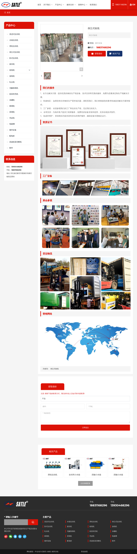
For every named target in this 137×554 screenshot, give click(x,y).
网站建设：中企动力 (34, 551)
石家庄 (44, 551)
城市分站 (55, 551)
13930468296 (16, 167)
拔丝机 (69, 526)
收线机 (91, 526)
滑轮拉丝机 (52, 475)
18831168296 (121, 5)
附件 (113, 541)
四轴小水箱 (96, 475)
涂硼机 (114, 531)
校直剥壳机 (93, 531)
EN (133, 5)
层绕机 (69, 536)
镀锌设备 (98, 43)
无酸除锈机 (71, 531)
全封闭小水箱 (74, 475)
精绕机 (46, 536)
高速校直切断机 (95, 541)
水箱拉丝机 (71, 522)
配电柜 (69, 541)
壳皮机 (91, 536)
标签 (49, 551)
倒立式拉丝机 (117, 522)
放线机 (114, 526)
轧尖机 (46, 531)
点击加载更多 (85, 483)
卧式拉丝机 (48, 526)
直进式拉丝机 (49, 522)
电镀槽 (114, 536)
